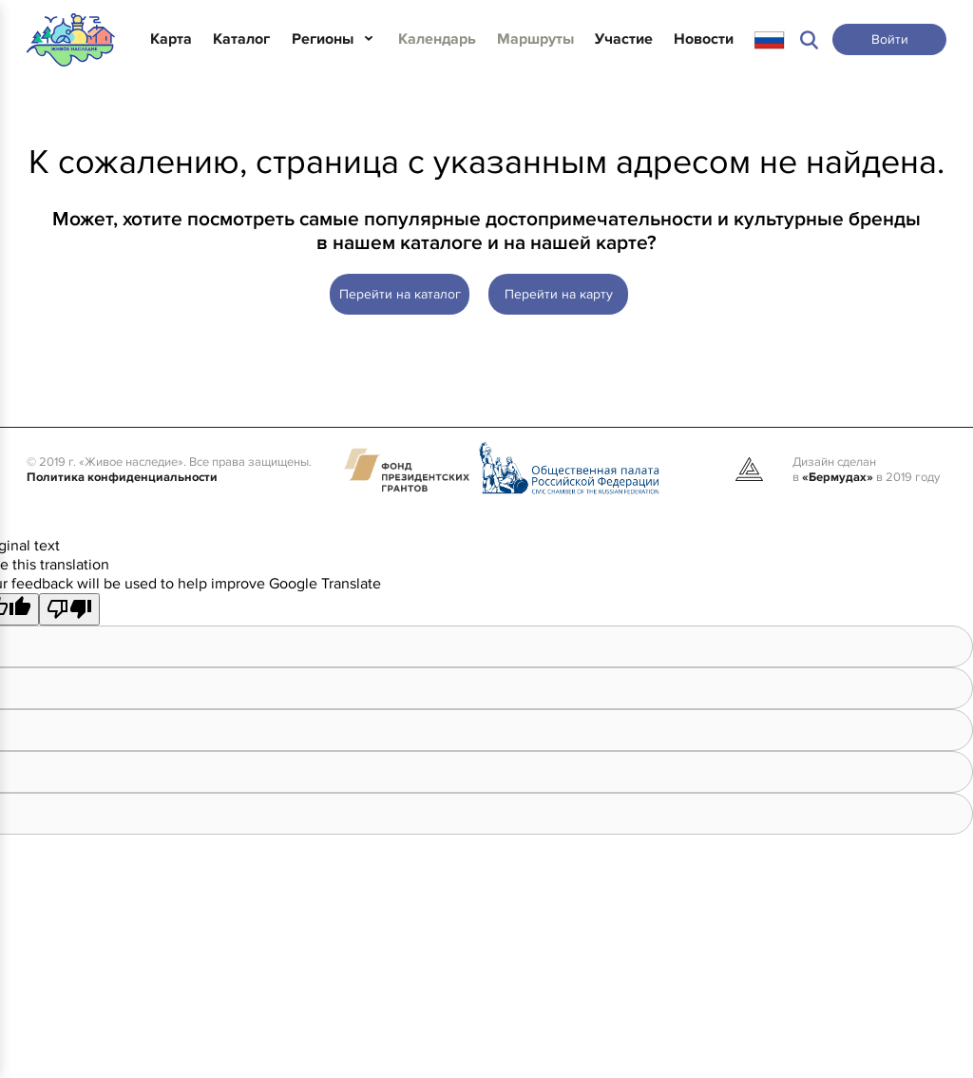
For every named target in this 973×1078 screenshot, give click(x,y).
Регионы (322, 38)
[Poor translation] (69, 609)
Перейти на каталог (400, 294)
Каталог (241, 38)
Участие (624, 38)
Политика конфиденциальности (122, 477)
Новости (704, 38)
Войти (889, 39)
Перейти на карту (559, 294)
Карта (171, 38)
